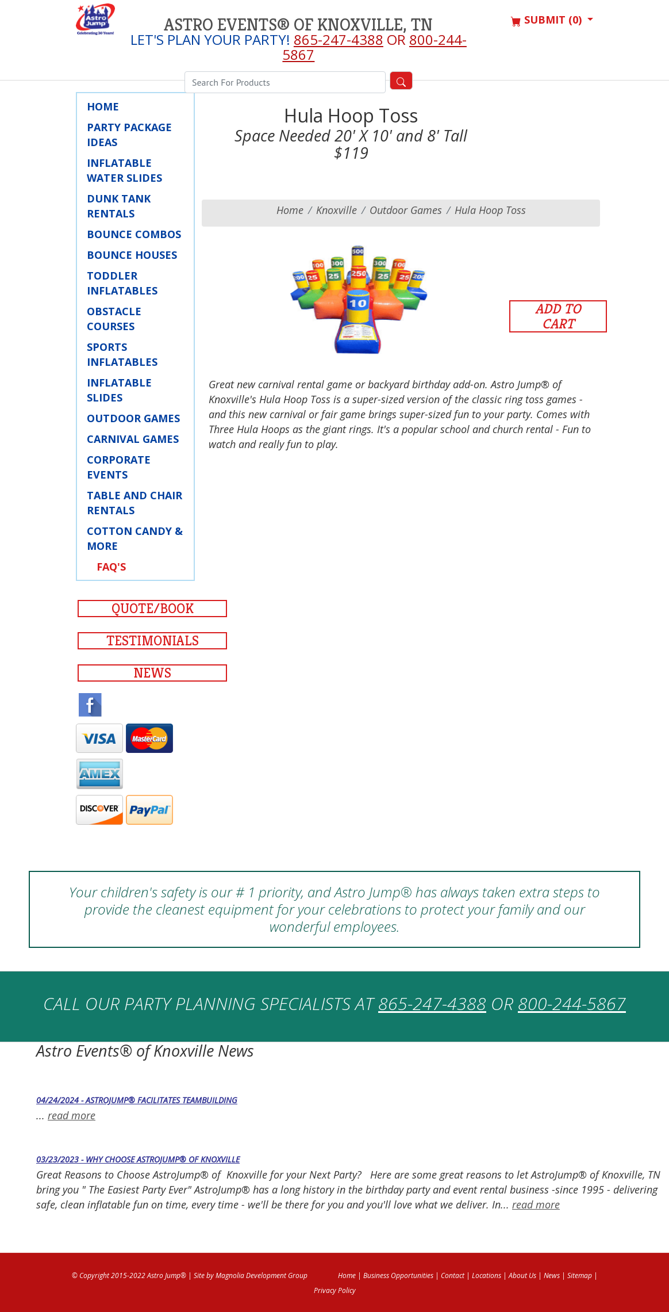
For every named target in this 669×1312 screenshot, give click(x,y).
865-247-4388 (338, 39)
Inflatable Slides (119, 390)
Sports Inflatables (122, 354)
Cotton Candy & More (135, 538)
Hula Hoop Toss (490, 210)
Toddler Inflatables (122, 283)
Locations (486, 1275)
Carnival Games (133, 439)
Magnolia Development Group (261, 1275)
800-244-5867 (572, 1003)
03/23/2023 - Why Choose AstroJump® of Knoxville (138, 1159)
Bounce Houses (132, 255)
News (152, 673)
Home (103, 106)
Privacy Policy (335, 1290)
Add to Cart (558, 316)
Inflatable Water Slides (124, 170)
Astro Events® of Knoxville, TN (298, 25)
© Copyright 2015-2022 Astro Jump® (129, 1275)
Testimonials (152, 640)
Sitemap (579, 1275)
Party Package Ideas (129, 134)
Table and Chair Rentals (134, 502)
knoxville (336, 210)
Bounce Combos (134, 234)
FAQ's (111, 566)
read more (71, 1115)
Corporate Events (119, 467)
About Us (522, 1275)
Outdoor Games (133, 418)
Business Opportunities (398, 1275)
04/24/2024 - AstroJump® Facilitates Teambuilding (136, 1100)
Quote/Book (152, 608)
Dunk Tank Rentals (119, 206)
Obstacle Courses (114, 318)
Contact (452, 1275)
